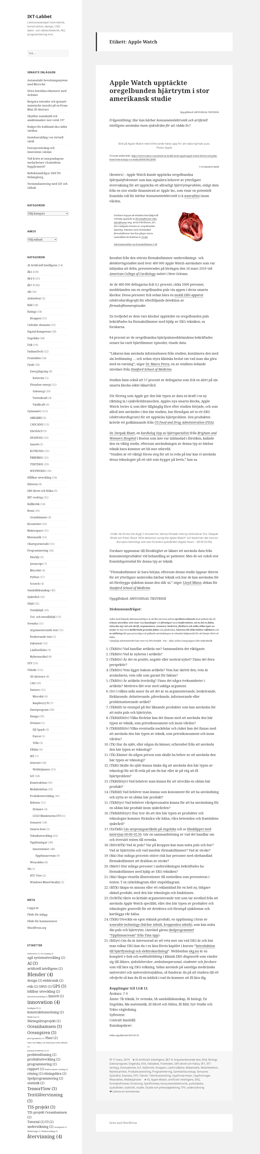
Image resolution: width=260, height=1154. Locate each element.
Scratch (35, 583)
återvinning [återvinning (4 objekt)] (44, 1136)
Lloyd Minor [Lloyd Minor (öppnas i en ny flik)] (192, 582)
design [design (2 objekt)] (34, 980)
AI (148, 1079)
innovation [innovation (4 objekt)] (43, 1002)
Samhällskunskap (38, 590)
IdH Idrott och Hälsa (40, 491)
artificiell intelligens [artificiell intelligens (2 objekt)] (45, 968)
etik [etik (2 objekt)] (32, 986)
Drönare (35, 723)
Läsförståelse (38, 650)
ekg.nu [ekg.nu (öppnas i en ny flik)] (194, 951)
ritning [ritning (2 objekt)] (35, 1073)
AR (29, 292)
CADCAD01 (37, 424)
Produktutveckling (42, 796)
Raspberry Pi (41, 703)
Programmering (37, 550)
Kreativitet (34, 524)
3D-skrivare (37, 676)
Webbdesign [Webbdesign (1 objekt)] (34, 1131)
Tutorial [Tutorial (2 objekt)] (36, 1122)
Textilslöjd (36, 610)
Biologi (31, 311)
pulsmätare (196, 1083)
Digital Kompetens (39, 331)
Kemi (30, 510)
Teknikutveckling (41, 836)
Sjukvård (33, 597)
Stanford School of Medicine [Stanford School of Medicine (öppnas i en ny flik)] (151, 369)
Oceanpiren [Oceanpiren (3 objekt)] (41, 1032)
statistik (130, 1087)
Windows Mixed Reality (45, 882)
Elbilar (34, 749)
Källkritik (33, 504)
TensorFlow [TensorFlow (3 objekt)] (42, 1088)
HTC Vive (36, 875)
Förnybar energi (40, 384)
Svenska (32, 623)
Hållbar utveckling (39, 477)
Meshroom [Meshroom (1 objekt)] (33, 1017)
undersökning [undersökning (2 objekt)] (40, 1126)
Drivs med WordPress (123, 1123)
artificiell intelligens (181, 1079)
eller (154, 218)
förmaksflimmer (143, 218)
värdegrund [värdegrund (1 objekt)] (60, 1127)
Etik (29, 345)
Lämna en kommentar (126, 1091)
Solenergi (39, 391)
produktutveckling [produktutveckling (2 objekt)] (43, 1059)
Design (34, 716)
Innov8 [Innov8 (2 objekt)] (56, 996)
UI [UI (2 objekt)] (49, 1122)
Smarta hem (38, 829)
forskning (136, 1083)
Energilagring (39, 371)
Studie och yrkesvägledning (162, 1087)
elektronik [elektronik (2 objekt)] (53, 980)
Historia (32, 484)
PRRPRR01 (36, 457)
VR (29, 869)
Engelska (33, 338)
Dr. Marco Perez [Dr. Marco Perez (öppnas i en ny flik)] (157, 364)
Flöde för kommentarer (42, 921)
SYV (29, 663)
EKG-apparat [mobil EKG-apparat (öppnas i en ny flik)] (193, 295)
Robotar (35, 802)
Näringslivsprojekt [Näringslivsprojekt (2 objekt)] (44, 1021)
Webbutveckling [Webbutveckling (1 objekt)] (49, 1131)
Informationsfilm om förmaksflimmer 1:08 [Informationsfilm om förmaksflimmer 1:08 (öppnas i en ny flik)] (135, 244)
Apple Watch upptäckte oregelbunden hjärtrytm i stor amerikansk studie (159, 90)
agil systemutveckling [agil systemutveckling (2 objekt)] (46, 957)
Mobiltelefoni (38, 789)
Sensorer (35, 822)
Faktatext (36, 643)
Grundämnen (38, 517)
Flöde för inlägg (37, 914)
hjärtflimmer (120, 222)
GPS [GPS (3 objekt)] (59, 986)
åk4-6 (30, 278)
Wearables (37, 862)
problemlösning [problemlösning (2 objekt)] (41, 1054)
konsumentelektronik (174, 1083)
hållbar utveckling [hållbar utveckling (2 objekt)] (43, 991)
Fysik (30, 365)
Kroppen (35, 318)
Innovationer (41, 849)
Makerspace (35, 530)
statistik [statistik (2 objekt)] (35, 1083)
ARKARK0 (36, 418)
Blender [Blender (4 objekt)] (40, 974)
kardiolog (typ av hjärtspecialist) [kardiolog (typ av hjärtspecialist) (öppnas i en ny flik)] (165, 433)
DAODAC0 (36, 431)
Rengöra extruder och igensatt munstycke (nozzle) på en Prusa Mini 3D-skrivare (47, 105)
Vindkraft (39, 404)
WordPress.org (36, 928)
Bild (29, 305)
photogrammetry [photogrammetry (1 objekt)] (36, 1038)
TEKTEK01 (36, 464)
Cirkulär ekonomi (38, 325)
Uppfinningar (38, 842)
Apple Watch (159, 1079)
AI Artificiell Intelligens (42, 265)
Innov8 (34, 444)
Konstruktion (38, 782)
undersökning (195, 1087)
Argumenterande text (44, 630)
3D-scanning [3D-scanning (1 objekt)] (46, 953)
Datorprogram (39, 710)
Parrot (37, 736)
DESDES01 (36, 438)
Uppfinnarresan (45, 855)
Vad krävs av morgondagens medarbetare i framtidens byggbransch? (45, 162)
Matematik (34, 537)
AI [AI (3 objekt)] (32, 963)
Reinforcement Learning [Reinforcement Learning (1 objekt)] (56, 1069)
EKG (197, 1079)
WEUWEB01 (38, 471)
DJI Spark (39, 729)
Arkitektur (34, 298)
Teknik (31, 670)
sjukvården (116, 1087)
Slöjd (30, 603)
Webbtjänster (41, 769)
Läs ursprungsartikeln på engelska (150, 829)
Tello (36, 743)
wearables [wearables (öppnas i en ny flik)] (191, 196)
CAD (32, 683)
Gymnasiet (34, 411)
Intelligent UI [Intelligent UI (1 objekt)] (34, 1008)
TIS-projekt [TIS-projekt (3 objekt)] (41, 1107)
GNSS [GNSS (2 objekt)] (45, 986)
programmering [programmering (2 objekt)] (42, 1064)
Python (34, 577)
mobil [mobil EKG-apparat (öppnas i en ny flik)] (179, 295)
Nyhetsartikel (39, 656)
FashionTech (35, 351)
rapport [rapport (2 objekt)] (35, 1069)
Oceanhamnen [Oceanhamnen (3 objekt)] (44, 1026)
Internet (35, 763)
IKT (32, 756)
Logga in (32, 908)
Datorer (35, 690)
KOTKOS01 (37, 451)
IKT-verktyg (35, 497)
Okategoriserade (38, 544)
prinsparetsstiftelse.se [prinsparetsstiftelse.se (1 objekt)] (38, 1051)
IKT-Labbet (39, 16)
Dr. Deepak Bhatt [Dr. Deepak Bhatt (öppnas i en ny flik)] (122, 433)
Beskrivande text (41, 637)
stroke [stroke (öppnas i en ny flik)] (144, 237)
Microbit (35, 570)
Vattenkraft (40, 398)
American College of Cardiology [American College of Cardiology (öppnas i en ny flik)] (132, 274)
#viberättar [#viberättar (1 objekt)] (33, 953)
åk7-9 (30, 285)
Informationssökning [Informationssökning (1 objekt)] (37, 996)
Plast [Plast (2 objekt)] (51, 1038)
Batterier (38, 378)
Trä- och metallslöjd (42, 617)
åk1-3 (30, 272)
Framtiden (34, 358)
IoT (32, 776)
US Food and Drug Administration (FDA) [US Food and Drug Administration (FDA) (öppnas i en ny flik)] (184, 422)
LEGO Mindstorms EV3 (47, 816)
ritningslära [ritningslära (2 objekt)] (54, 1073)
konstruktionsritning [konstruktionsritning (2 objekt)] (45, 1012)
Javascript (36, 564)
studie (140, 1087)
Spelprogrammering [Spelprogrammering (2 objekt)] (45, 1078)
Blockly (34, 557)
